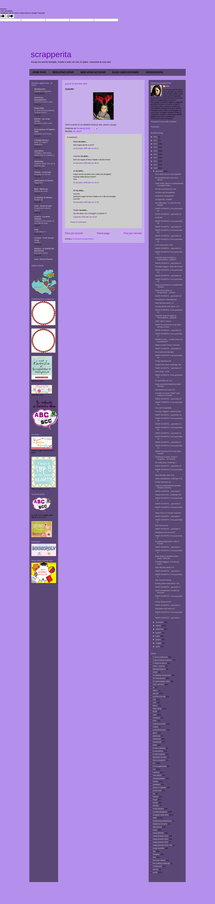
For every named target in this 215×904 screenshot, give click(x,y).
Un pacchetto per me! (163, 381)
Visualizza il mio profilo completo (163, 122)
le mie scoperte (159, 754)
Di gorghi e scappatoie (42, 91)
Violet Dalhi (39, 108)
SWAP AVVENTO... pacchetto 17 (168, 349)
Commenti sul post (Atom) (83, 239)
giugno (159, 639)
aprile (158, 646)
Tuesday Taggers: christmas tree (168, 411)
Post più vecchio (133, 233)
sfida (155, 818)
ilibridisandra (40, 89)
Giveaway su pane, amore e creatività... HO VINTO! (166, 458)
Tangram (156, 854)
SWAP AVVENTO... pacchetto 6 (167, 529)
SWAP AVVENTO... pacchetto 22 (168, 248)
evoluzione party (159, 730)
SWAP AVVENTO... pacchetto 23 (168, 236)
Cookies (37, 242)
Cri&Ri (155, 727)
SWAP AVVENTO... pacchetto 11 (168, 442)
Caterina (76, 156)
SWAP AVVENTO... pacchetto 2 (167, 605)
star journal (157, 827)
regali (155, 800)
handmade (157, 742)
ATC (154, 702)
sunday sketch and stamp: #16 (167, 583)
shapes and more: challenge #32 (168, 495)
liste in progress (159, 760)
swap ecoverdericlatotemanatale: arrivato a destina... (168, 487)
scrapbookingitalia (160, 812)
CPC (155, 721)
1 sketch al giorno (160, 663)
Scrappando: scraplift (163, 199)
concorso (156, 718)
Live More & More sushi (43, 123)
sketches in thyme (160, 824)
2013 (155, 154)
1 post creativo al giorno (162, 660)
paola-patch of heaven (43, 180)
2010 (155, 165)
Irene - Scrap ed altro (43, 206)
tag (154, 851)
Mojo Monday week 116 (164, 475)
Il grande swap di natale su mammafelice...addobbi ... (166, 258)
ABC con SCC (158, 684)
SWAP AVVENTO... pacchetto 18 (168, 330)
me (74, 131)
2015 (155, 147)
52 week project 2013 (161, 681)
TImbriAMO (157, 866)
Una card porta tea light (164, 352)
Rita (167, 86)
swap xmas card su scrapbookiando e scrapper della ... (169, 184)
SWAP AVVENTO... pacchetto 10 (168, 466)
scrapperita (51, 54)
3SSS (155, 672)
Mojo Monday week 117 (164, 303)
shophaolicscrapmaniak (162, 821)
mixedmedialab (159, 778)
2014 (155, 151)
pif (154, 794)
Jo (74, 171)
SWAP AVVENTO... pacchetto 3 (167, 587)
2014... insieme (159, 666)
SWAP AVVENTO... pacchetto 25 (168, 214)
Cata (36, 229)
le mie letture (158, 751)
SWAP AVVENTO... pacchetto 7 (167, 516)
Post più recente (74, 233)
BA (74, 190)
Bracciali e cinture (41, 253)
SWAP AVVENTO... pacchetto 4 (167, 571)
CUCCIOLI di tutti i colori (43, 102)
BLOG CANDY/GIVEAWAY (125, 72)
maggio (159, 643)
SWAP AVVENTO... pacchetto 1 (167, 618)
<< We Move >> (40, 232)
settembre (160, 629)
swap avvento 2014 (160, 839)
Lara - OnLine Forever (43, 259)
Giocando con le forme (42, 134)
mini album (157, 775)
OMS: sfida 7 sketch (163, 321)
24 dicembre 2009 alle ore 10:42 (86, 183)
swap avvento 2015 (160, 842)
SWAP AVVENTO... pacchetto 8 (167, 504)
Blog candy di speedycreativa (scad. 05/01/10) (166, 557)
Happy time (38, 183)
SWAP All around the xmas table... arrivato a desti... (168, 326)
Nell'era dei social (40, 191)
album (155, 690)
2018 (155, 137)
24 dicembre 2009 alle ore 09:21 (86, 148)
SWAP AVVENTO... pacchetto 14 (168, 415)
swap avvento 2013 (160, 836)
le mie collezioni (159, 748)
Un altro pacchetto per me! (165, 189)
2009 (155, 168)
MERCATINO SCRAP (63, 72)
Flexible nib (38, 200)
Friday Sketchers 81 (163, 482)
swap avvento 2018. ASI (162, 845)
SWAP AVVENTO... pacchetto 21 (168, 263)
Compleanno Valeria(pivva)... (166, 299)
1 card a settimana (160, 657)
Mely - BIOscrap (41, 189)
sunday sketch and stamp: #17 (167, 306)
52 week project (159, 678)
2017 (155, 140)
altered (155, 693)
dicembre (159, 171)
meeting (156, 772)
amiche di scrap (159, 696)
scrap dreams (158, 809)
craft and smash (159, 724)
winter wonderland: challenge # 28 (168, 479)
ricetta (155, 803)
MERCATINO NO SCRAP (93, 72)
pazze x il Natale (159, 787)
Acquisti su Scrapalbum (164, 196)
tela (154, 857)
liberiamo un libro (159, 757)
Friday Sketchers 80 (163, 602)
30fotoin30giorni (159, 669)
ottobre (159, 626)
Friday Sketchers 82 (163, 361)
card (154, 715)
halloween (157, 739)
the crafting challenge (161, 863)
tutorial (155, 869)
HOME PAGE (39, 72)
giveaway (156, 736)
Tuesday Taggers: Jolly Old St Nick (169, 267)
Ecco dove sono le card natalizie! (168, 174)
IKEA (155, 745)
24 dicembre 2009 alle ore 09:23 (86, 163)
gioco (155, 733)
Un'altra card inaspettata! (165, 192)
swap (155, 830)
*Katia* (76, 210)
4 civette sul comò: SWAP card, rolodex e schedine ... (167, 394)
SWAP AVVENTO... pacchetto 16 (168, 368)
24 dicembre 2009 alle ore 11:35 (86, 202)
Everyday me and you (42, 174)
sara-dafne (38, 151)
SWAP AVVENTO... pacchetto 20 (168, 276)
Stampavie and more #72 (165, 532)
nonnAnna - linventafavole (40, 99)
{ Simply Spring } (41, 140)
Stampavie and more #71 (165, 609)
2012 (155, 158)
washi (155, 872)
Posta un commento (78, 222)
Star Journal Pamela (163, 580)
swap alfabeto (158, 833)
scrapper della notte (161, 815)
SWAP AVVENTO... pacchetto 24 (168, 227)
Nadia (75, 142)
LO (154, 763)
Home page (103, 233)
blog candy (157, 709)
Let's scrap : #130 (162, 371)
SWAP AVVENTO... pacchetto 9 (167, 491)
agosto (159, 633)
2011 (155, 161)
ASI (154, 699)
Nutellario (156, 784)
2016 (155, 144)
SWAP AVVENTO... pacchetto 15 (168, 399)
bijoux (155, 705)
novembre (160, 622)
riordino (156, 806)
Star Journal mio (161, 525)
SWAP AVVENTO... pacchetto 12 (168, 433)
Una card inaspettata (163, 408)
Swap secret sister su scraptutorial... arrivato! (165, 291)
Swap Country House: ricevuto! (167, 345)
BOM (155, 712)
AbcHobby (38, 161)
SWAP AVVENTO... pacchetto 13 (168, 424)
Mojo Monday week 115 (164, 567)
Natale (79, 131)
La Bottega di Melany (43, 197)
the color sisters (159, 860)
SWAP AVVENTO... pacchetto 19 (168, 296)
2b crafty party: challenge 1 (165, 462)
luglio (158, 636)
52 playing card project (162, 675)
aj (153, 687)
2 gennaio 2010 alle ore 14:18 (85, 217)
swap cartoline (158, 848)
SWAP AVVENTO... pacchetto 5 (167, 547)
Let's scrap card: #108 (164, 245)
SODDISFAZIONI (154, 72)
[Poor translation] (10, 16)
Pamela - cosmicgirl (42, 172)
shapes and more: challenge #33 (168, 365)
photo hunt (157, 790)
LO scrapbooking (159, 766)
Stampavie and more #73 (165, 390)
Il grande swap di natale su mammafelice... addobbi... (166, 317)
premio (155, 797)
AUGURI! (158, 218)
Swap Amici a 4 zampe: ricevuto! (168, 513)
